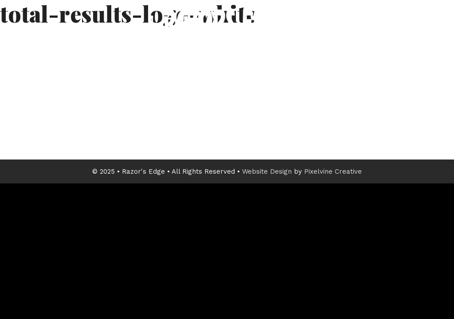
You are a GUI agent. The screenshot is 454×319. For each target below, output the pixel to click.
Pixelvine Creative (333, 171)
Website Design (267, 171)
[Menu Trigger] (428, 34)
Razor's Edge (227, 42)
